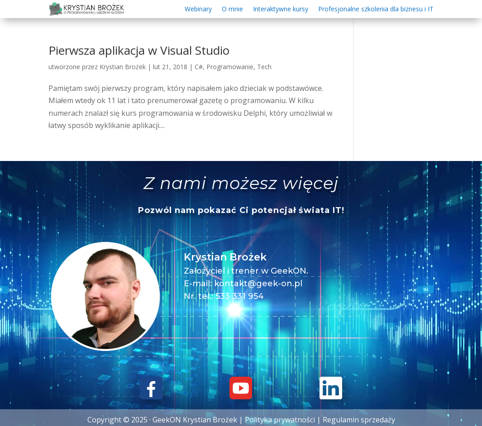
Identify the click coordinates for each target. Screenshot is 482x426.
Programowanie (229, 66)
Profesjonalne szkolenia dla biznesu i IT (376, 9)
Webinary (198, 9)
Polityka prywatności (280, 420)
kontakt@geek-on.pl (258, 284)
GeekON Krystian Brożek (195, 420)
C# (199, 66)
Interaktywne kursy (280, 9)
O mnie (232, 9)
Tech (264, 66)
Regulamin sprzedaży (359, 420)
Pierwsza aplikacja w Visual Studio (138, 50)
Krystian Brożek (123, 66)
